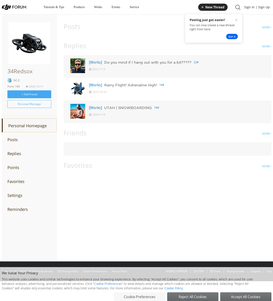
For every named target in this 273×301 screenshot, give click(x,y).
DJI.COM (198, 271)
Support (256, 271)
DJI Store (215, 271)
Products (79, 7)
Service (134, 7)
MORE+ (266, 27)
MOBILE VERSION (176, 271)
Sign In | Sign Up (257, 7)
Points (13, 167)
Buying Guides (236, 271)
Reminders (17, 209)
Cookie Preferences (95, 271)
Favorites (15, 181)
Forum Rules (119, 271)
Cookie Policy (173, 295)
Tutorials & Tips (54, 7)
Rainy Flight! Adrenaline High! (130, 85)
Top (269, 271)
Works (98, 7)
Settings (14, 195)
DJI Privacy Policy (68, 271)
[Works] (95, 62)
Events (116, 7)
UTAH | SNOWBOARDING (128, 108)
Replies (14, 153)
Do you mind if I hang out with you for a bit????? (147, 62)
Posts (12, 139)
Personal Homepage (27, 125)
